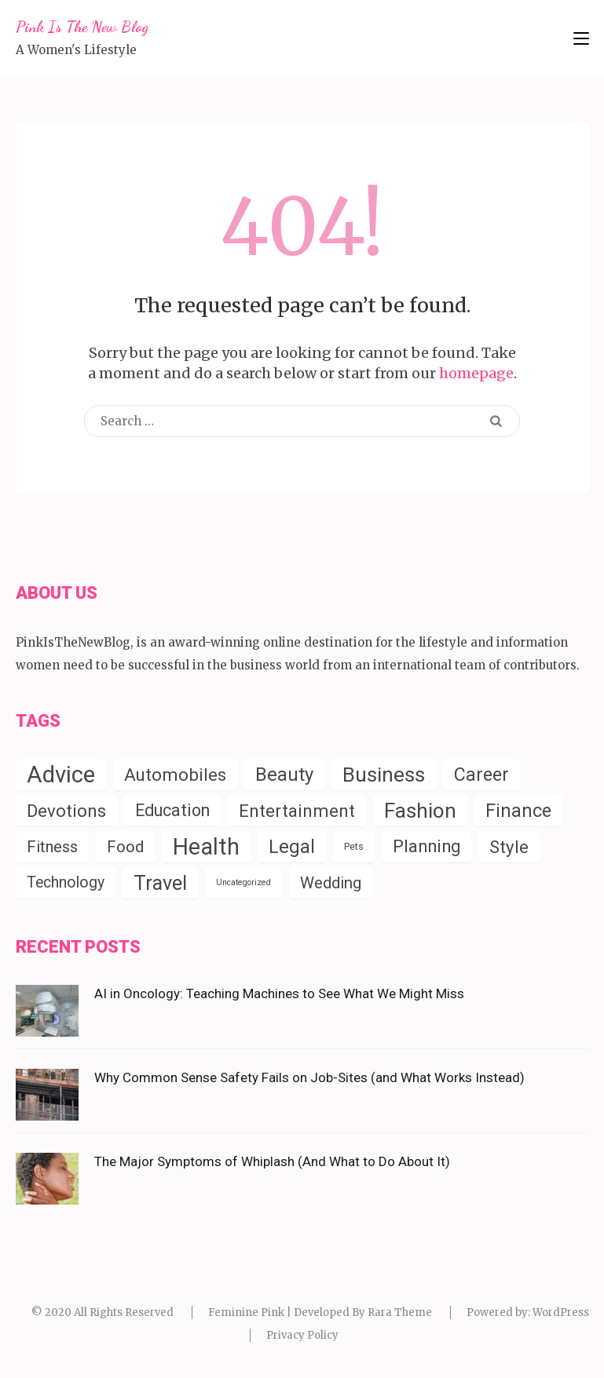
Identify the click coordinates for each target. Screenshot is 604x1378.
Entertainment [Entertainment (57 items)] (297, 810)
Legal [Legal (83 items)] (292, 847)
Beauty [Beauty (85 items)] (284, 775)
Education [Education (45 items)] (172, 810)
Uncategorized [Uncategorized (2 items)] (243, 882)
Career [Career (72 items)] (481, 775)
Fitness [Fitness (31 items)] (52, 846)
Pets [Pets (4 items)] (354, 846)
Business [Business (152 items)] (383, 774)
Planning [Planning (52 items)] (426, 846)
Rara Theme (400, 1312)
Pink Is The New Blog (82, 26)
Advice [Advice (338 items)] (61, 774)
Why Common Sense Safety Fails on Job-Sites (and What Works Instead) (309, 1077)
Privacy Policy (302, 1335)
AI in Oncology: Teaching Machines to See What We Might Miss (279, 993)
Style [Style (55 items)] (509, 847)
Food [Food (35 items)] (125, 846)
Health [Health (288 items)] (206, 846)
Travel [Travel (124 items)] (160, 883)
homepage (476, 373)
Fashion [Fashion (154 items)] (420, 810)
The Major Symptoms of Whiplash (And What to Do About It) (272, 1161)
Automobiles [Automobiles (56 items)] (175, 774)
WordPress (561, 1312)
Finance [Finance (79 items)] (518, 811)
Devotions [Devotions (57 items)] (66, 810)
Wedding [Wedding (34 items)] (330, 882)
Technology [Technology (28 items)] (65, 882)
